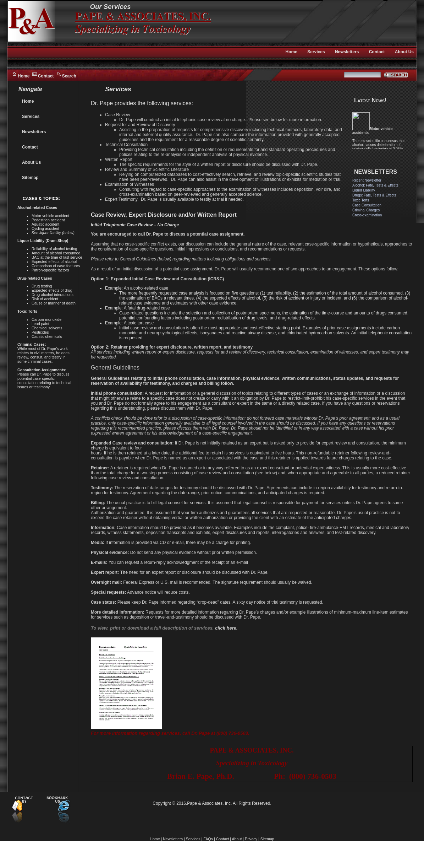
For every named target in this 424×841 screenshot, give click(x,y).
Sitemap (30, 177)
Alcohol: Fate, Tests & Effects (375, 185)
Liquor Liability (363, 190)
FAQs (208, 839)
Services (316, 51)
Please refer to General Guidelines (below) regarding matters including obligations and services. (181, 259)
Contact (46, 76)
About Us (404, 51)
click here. (226, 628)
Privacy (251, 839)
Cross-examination (367, 215)
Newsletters (347, 51)
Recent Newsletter (366, 180)
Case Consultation (366, 205)
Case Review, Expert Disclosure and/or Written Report (164, 215)
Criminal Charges (366, 210)
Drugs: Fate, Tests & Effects (374, 195)
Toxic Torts (360, 200)
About (237, 839)
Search (69, 76)
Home (23, 76)
